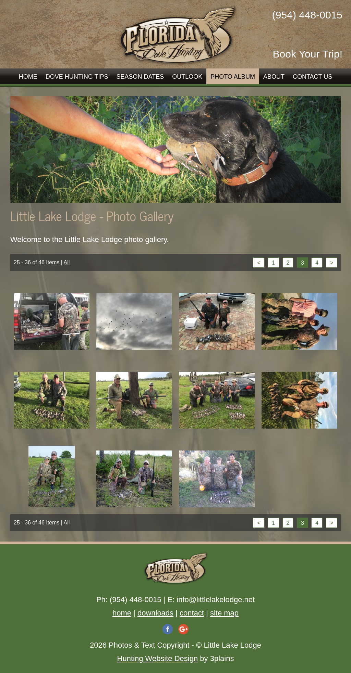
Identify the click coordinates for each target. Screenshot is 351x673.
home (121, 613)
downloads (155, 613)
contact (192, 613)
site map (224, 613)
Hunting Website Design (157, 658)
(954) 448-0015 (307, 15)
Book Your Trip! (307, 54)
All (67, 262)
